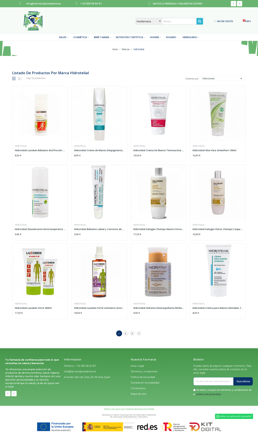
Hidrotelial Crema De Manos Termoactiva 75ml (158, 150)
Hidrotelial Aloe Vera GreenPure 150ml (214, 150)
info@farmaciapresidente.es (80, 371)
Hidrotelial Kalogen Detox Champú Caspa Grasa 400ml (218, 229)
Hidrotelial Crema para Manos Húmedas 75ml (218, 307)
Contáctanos (138, 388)
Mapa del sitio (138, 393)
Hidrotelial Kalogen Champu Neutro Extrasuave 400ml (158, 229)
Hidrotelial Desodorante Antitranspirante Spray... (40, 229)
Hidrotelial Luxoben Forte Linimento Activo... (99, 307)
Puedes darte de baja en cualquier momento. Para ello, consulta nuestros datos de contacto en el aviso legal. (222, 369)
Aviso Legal (137, 365)
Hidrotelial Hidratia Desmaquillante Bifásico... (158, 307)
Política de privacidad (143, 377)
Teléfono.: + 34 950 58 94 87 (80, 365)
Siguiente (138, 333)
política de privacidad (208, 394)
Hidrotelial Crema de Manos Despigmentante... (99, 150)
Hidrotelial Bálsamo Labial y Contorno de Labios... (99, 229)
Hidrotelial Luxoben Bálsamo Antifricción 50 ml (40, 150)
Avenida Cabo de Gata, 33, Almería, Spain (87, 377)
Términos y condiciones (144, 371)
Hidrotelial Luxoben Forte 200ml (33, 307)
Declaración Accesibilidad (145, 382)
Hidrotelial (21, 146)
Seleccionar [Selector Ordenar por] (222, 78)
